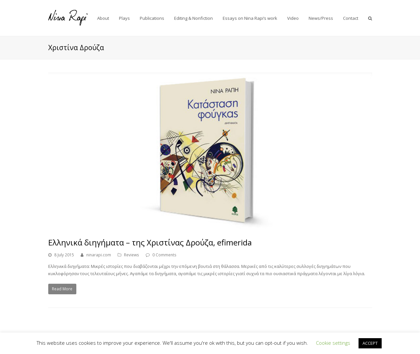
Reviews (131, 255)
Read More (62, 289)
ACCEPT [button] (370, 343)
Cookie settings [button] (333, 342)
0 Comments (164, 255)
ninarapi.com (98, 255)
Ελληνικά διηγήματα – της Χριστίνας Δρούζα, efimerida (150, 242)
